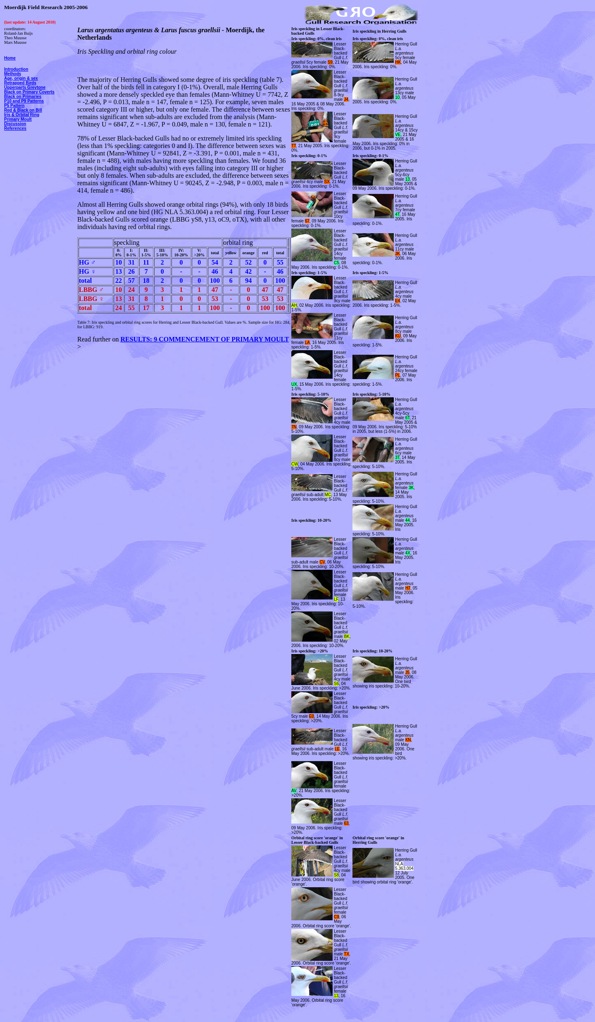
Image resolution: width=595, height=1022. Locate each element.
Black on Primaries (22, 96)
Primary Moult (18, 119)
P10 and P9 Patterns (24, 101)
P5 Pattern (14, 105)
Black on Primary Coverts (29, 92)
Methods (12, 74)
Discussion (15, 124)
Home (10, 58)
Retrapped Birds (20, 83)
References (15, 128)
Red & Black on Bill (23, 110)
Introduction (16, 69)
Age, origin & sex (21, 78)
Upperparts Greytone (24, 87)
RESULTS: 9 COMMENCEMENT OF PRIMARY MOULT (204, 339)
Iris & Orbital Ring (21, 114)
